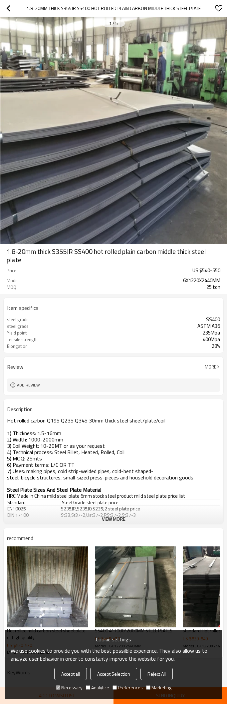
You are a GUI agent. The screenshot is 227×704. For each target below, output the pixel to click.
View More (113, 518)
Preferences (128, 687)
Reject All (156, 673)
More (210, 366)
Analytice (97, 687)
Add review (28, 385)
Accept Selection (113, 673)
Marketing (158, 687)
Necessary (69, 687)
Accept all (70, 673)
